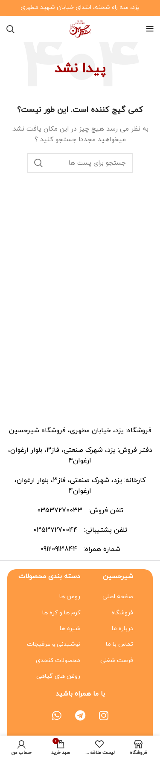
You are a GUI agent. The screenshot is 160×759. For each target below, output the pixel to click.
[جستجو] (10, 28)
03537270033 (60, 510)
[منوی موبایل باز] (150, 28)
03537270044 (56, 530)
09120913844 (59, 549)
